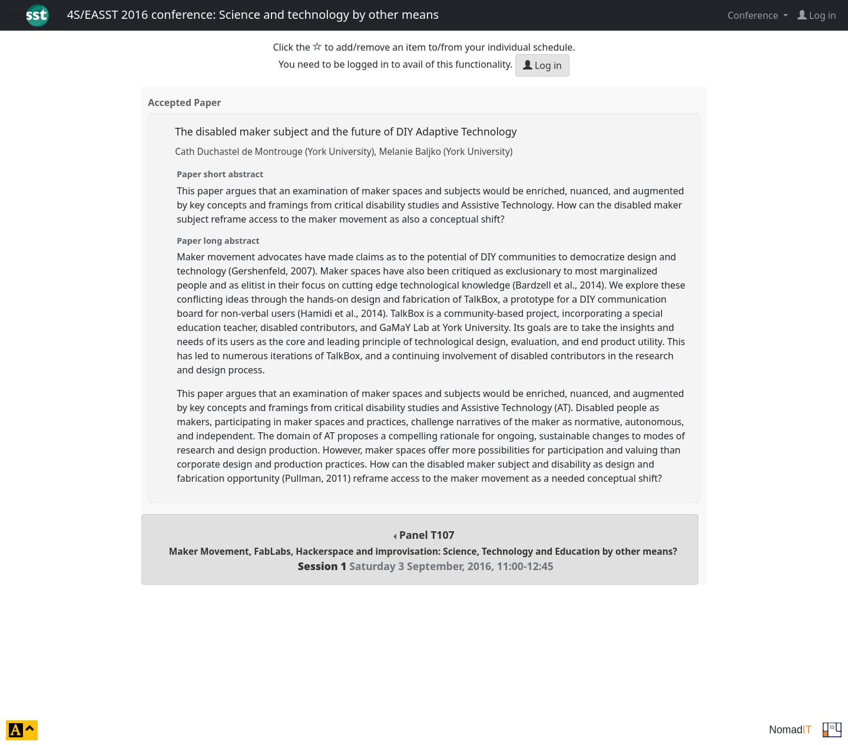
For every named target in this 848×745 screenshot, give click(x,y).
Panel (423, 550)
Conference (753, 15)
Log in (542, 65)
